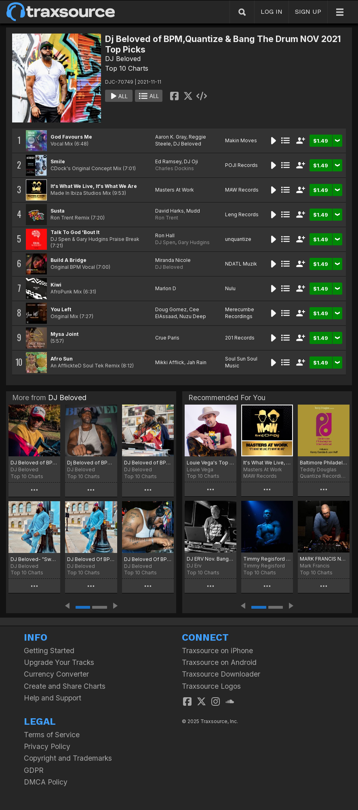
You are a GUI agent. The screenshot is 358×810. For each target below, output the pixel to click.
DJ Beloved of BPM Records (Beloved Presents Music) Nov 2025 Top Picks (34, 463)
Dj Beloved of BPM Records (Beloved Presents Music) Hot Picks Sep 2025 (91, 463)
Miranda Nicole (173, 260)
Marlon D (165, 288)
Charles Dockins (174, 168)
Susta (58, 211)
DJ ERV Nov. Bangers (210, 559)
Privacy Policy (47, 746)
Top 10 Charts (126, 68)
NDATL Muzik (241, 264)
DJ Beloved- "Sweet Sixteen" (34, 559)
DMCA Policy (45, 782)
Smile (58, 161)
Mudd (193, 211)
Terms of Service (52, 734)
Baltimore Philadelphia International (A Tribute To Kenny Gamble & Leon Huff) (323, 463)
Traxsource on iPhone (217, 650)
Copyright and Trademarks (68, 758)
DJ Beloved (123, 59)
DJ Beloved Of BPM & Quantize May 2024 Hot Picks (91, 559)
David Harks (169, 211)
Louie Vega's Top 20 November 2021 (210, 463)
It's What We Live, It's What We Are (94, 186)
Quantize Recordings (323, 476)
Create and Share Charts (64, 686)
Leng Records (242, 214)
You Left (61, 309)
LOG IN (271, 11)
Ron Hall (165, 235)
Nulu (230, 288)
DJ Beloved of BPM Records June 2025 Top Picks (148, 463)
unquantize (238, 239)
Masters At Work (174, 190)
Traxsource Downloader (221, 674)
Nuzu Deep (192, 316)
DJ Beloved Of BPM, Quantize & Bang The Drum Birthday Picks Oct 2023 (148, 559)
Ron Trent (166, 218)
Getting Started (49, 650)
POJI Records (241, 165)
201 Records (240, 338)
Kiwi (56, 285)
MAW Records (242, 190)
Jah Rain (196, 362)
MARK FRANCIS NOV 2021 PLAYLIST (323, 559)
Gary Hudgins (194, 242)
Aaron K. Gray (170, 137)
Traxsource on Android (219, 662)
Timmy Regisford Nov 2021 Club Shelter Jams (267, 559)
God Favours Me (71, 137)
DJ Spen (165, 242)
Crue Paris (167, 338)
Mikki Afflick (169, 362)
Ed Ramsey (168, 161)
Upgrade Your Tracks (59, 662)
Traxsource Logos (211, 686)
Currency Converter (56, 674)
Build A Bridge (68, 260)
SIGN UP (308, 11)
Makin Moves (241, 140)
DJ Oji (191, 161)
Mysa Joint (64, 334)
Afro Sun (62, 359)
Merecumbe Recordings (239, 312)
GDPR (34, 770)
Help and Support (52, 698)
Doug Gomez (171, 309)
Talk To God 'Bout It (75, 232)
